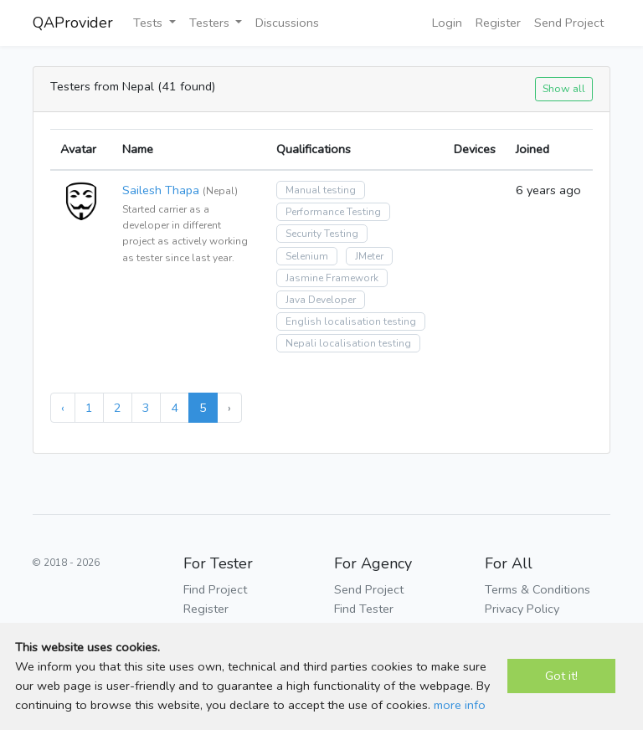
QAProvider (73, 23)
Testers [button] (211, 22)
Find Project (215, 589)
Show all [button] (564, 88)
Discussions (287, 22)
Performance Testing (333, 211)
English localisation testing (350, 321)
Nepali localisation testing (348, 343)
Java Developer (320, 299)
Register (498, 22)
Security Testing (321, 233)
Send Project (569, 22)
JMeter (369, 256)
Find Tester (364, 608)
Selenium (306, 256)
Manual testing (320, 190)
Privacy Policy (522, 608)
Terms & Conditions (537, 589)
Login (447, 22)
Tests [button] (149, 22)
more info (460, 705)
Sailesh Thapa (160, 190)
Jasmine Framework (331, 278)
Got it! (561, 675)
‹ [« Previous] (62, 407)
